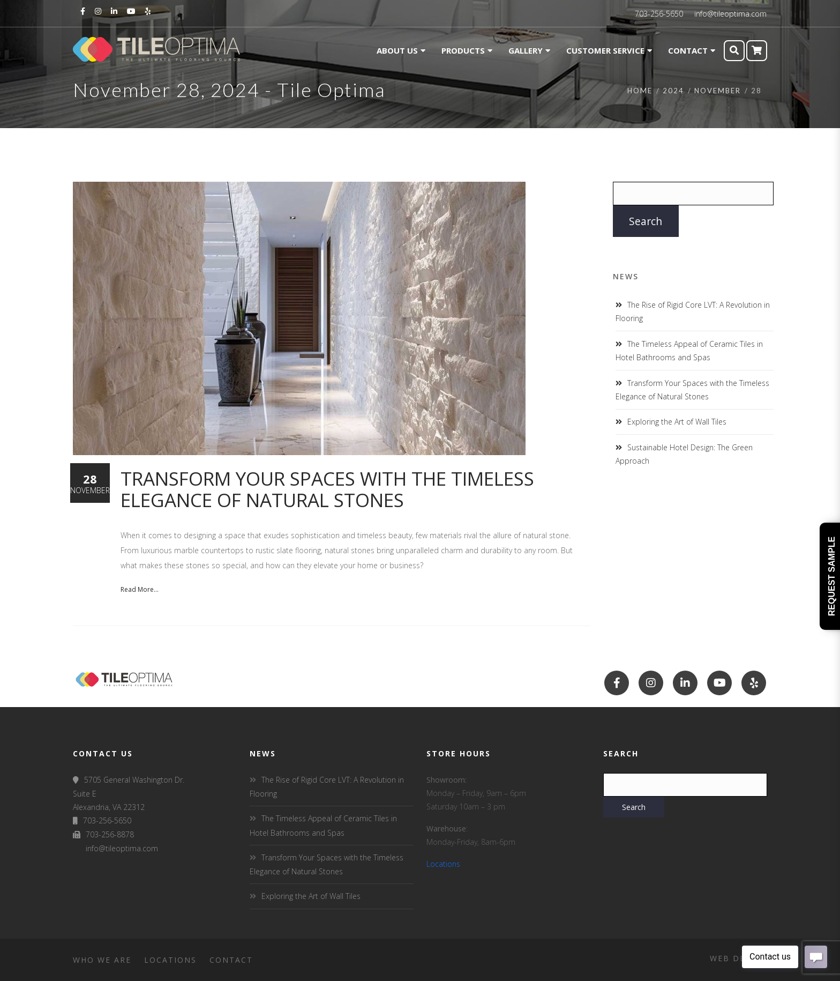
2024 (673, 90)
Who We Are (102, 960)
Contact (231, 960)
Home (639, 90)
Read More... (140, 589)
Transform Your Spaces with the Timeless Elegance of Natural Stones (327, 489)
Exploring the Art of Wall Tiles (676, 422)
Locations (443, 864)
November (717, 90)
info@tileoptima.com (730, 14)
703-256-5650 (659, 14)
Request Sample (831, 576)
